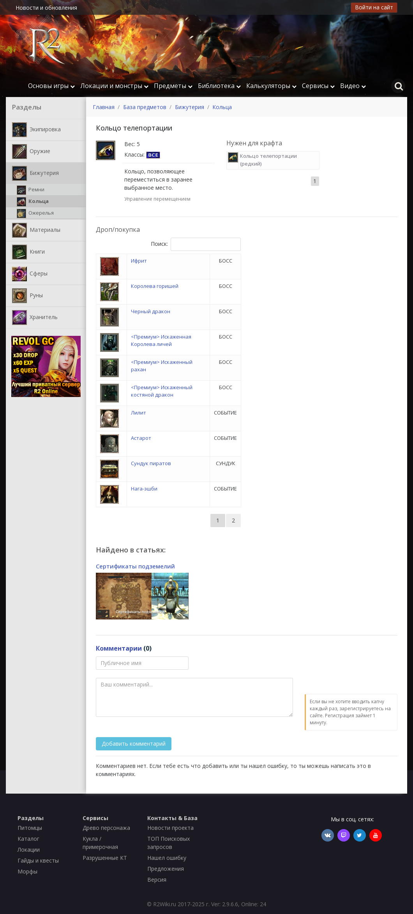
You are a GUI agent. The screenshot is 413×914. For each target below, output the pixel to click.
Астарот (141, 437)
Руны (27, 295)
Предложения (165, 868)
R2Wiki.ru (164, 904)
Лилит (138, 412)
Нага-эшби (144, 488)
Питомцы (30, 827)
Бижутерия (35, 173)
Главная (104, 107)
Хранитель (35, 317)
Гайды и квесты (38, 860)
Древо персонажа (106, 827)
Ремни (30, 190)
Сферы (30, 273)
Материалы (36, 230)
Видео (353, 85)
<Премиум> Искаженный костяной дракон (161, 391)
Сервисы (318, 85)
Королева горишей (154, 285)
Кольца (33, 201)
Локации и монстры (114, 85)
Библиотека (219, 85)
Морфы (27, 871)
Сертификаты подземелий (135, 566)
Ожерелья (35, 213)
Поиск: (196, 244)
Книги (28, 252)
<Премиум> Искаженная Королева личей (161, 340)
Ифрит (139, 260)
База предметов (144, 107)
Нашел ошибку (166, 857)
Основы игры (51, 85)
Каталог (28, 838)
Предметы (173, 85)
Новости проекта (170, 827)
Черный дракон (150, 311)
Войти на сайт (374, 7)
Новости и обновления (46, 7)
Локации (29, 849)
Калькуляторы (271, 85)
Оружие (31, 151)
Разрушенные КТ (105, 857)
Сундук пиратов (151, 463)
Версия (156, 879)
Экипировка (36, 129)
